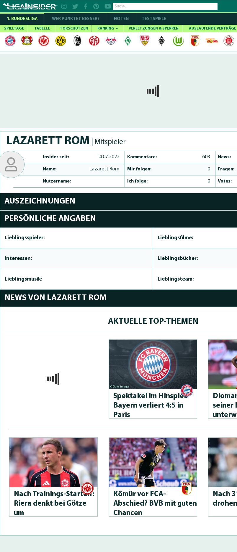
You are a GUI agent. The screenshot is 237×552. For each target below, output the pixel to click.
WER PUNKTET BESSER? (75, 19)
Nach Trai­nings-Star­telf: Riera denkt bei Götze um (54, 504)
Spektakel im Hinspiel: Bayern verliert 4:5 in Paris (150, 406)
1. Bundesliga (22, 19)
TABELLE (42, 28)
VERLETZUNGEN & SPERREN (154, 28)
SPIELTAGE (14, 28)
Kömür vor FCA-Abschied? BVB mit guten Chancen (155, 504)
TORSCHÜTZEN (74, 28)
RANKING (107, 28)
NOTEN (121, 19)
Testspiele (153, 19)
